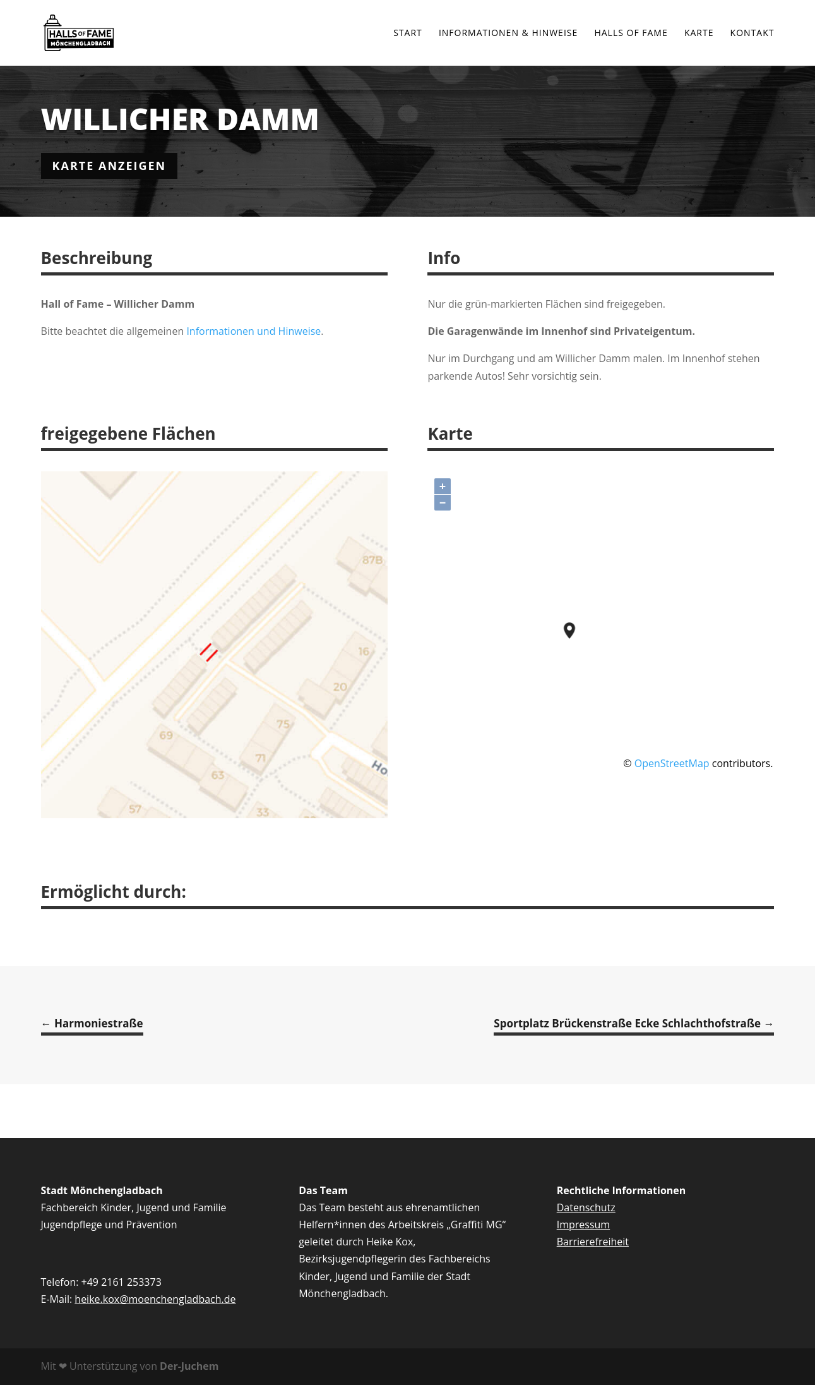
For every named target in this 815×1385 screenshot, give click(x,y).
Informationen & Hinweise (508, 33)
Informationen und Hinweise (253, 331)
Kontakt (752, 33)
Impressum (583, 1224)
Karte (699, 33)
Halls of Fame (630, 33)
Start (407, 33)
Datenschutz (586, 1207)
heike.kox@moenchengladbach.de (154, 1299)
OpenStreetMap (672, 763)
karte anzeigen (109, 165)
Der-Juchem (188, 1366)
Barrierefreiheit (593, 1242)
